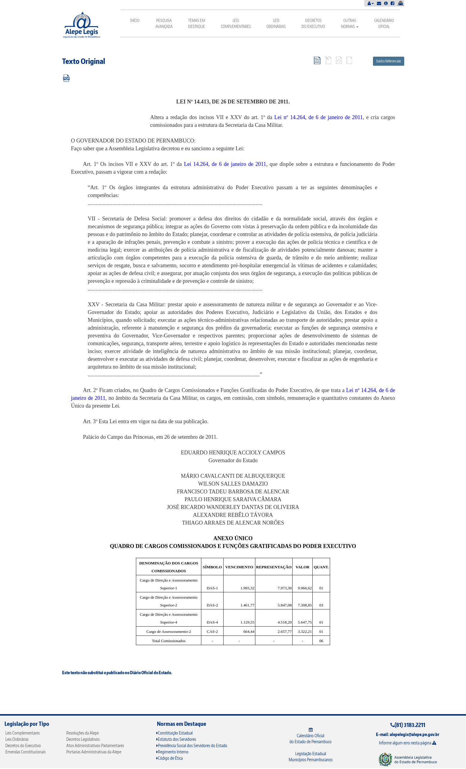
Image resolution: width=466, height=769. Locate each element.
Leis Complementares (236, 23)
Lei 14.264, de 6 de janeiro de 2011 (225, 164)
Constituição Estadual (174, 732)
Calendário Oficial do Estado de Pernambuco (311, 736)
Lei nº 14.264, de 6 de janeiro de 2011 (318, 117)
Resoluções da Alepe (82, 732)
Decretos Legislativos (83, 739)
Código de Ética (169, 758)
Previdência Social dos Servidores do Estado (191, 745)
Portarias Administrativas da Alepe (93, 751)
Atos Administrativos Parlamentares (95, 745)
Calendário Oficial (384, 23)
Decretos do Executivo (313, 23)
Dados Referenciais (388, 61)
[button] (371, 3)
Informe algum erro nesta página (407, 742)
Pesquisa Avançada (164, 23)
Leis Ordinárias (276, 23)
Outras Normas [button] (350, 23)
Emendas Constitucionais (25, 751)
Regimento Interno (172, 751)
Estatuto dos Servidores (176, 739)
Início (135, 20)
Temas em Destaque (196, 23)
